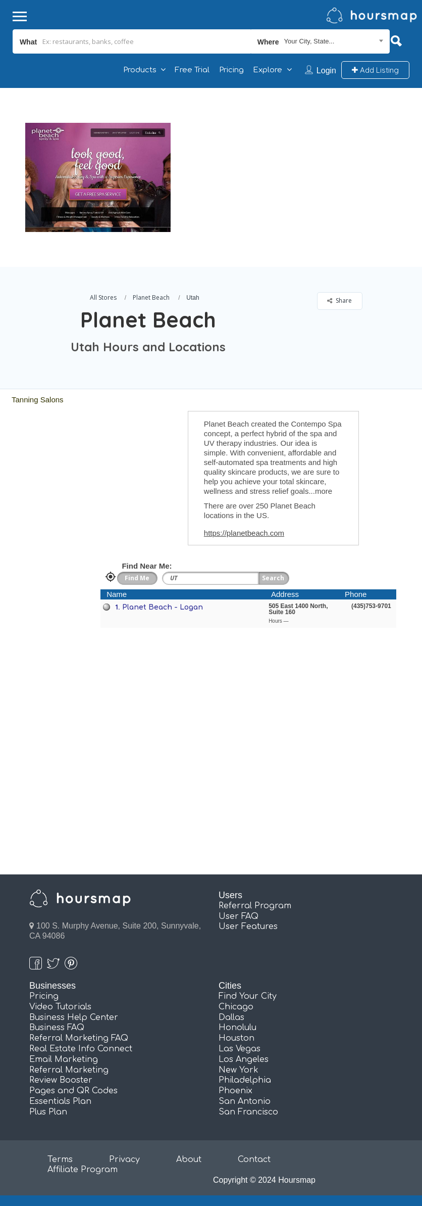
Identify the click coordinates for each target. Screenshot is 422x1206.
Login (326, 70)
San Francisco (248, 1112)
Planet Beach (151, 297)
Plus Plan (48, 1112)
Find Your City (248, 996)
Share (339, 300)
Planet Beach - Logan (162, 607)
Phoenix (235, 1090)
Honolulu (237, 1027)
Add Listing (375, 70)
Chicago (236, 1006)
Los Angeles (244, 1059)
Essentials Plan (60, 1101)
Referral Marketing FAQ (78, 1038)
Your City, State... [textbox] (309, 41)
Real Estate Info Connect (80, 1048)
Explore (267, 70)
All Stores (103, 297)
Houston (236, 1038)
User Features (248, 926)
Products (139, 70)
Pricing (231, 70)
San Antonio (245, 1101)
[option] (98, 177)
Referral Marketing (69, 1070)
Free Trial (192, 70)
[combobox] (320, 41)
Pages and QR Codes (73, 1090)
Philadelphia (245, 1080)
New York (238, 1070)
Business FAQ (56, 1027)
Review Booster (60, 1080)
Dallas (231, 1017)
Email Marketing (63, 1059)
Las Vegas (239, 1048)
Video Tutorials (60, 1006)
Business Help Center (73, 1017)
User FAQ (238, 916)
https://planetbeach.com (244, 533)
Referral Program (255, 905)
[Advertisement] (294, 158)
